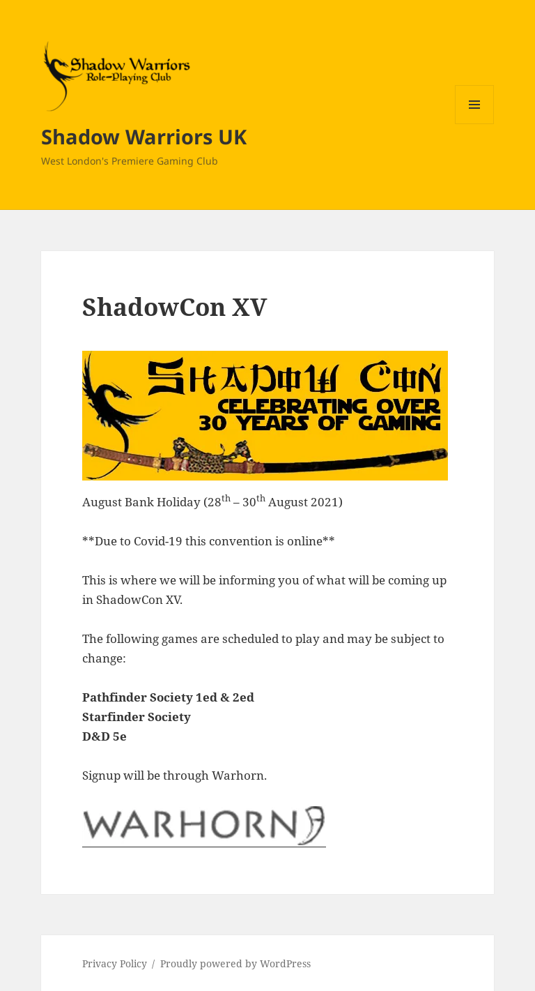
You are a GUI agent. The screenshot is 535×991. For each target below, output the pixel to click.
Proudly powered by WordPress (235, 963)
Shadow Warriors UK (144, 136)
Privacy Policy (114, 963)
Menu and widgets (475, 123)
